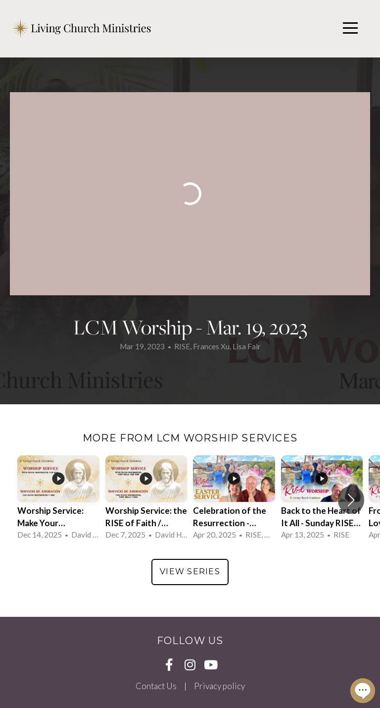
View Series (190, 571)
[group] (58, 499)
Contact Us (156, 686)
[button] (351, 500)
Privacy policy (219, 686)
